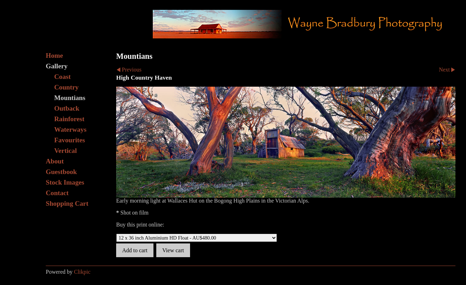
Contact (57, 193)
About (55, 161)
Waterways (70, 129)
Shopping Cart (67, 203)
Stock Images (65, 182)
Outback (66, 108)
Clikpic (82, 272)
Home (54, 55)
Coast (62, 76)
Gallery (57, 66)
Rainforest (69, 119)
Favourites (69, 140)
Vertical (65, 150)
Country (66, 87)
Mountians (70, 97)
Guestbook (61, 171)
